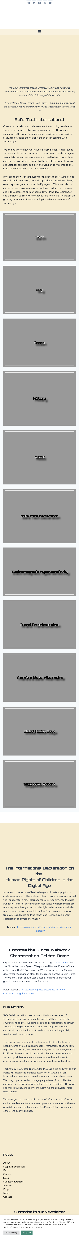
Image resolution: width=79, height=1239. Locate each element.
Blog (6, 1189)
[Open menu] (39, 31)
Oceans (7, 1174)
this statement (61, 962)
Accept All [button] (27, 1232)
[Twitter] (34, 2)
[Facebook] (28, 2)
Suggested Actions (13, 1181)
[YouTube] (50, 2)
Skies (6, 1178)
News (6, 1193)
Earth (6, 1170)
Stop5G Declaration (14, 1166)
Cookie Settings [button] (11, 1232)
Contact (7, 1196)
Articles (7, 1185)
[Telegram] (45, 2)
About (6, 1162)
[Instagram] (39, 2)
